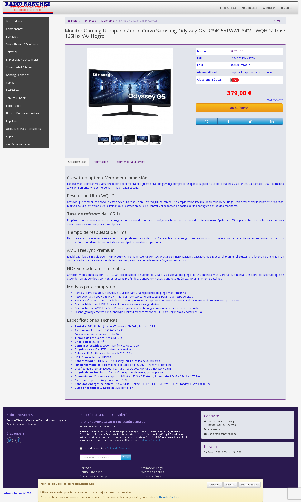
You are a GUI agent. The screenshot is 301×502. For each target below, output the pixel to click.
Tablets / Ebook (16, 98)
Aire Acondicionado (18, 144)
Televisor (11, 52)
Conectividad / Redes (19, 67)
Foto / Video (13, 105)
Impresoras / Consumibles (22, 59)
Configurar (215, 484)
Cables (10, 82)
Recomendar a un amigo (130, 161)
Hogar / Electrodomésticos (22, 113)
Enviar (126, 457)
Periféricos (12, 90)
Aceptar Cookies (250, 484)
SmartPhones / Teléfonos (22, 44)
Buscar (269, 8)
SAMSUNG (237, 51)
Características (77, 161)
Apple (9, 136)
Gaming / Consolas (18, 75)
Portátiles (12, 36)
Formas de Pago (150, 476)
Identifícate (228, 8)
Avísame (239, 108)
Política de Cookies (167, 497)
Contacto (249, 8)
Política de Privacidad (150, 440)
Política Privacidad (91, 472)
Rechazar (231, 484)
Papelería (11, 121)
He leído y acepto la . (107, 448)
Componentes (15, 29)
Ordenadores (14, 21)
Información (100, 161)
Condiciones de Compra (94, 476)
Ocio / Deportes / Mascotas (23, 128)
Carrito (288, 8)
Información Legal (151, 468)
